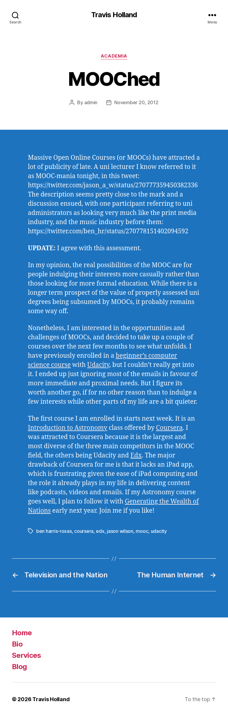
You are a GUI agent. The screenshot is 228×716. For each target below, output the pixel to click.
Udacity (98, 365)
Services (26, 655)
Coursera (169, 428)
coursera (84, 531)
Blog (19, 666)
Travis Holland (114, 14)
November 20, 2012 (136, 102)
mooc (142, 531)
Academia (114, 56)
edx (100, 531)
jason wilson (120, 531)
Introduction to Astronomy (67, 428)
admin (91, 102)
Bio (17, 644)
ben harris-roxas (54, 531)
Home (22, 632)
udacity (159, 531)
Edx (136, 456)
